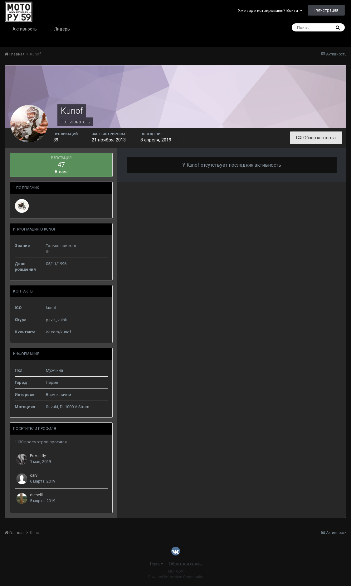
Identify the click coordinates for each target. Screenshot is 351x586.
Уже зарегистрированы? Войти (270, 10)
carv (33, 475)
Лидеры (62, 28)
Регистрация (326, 10)
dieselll (36, 495)
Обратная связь (185, 563)
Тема (156, 563)
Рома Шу (38, 455)
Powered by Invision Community (175, 577)
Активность (24, 28)
